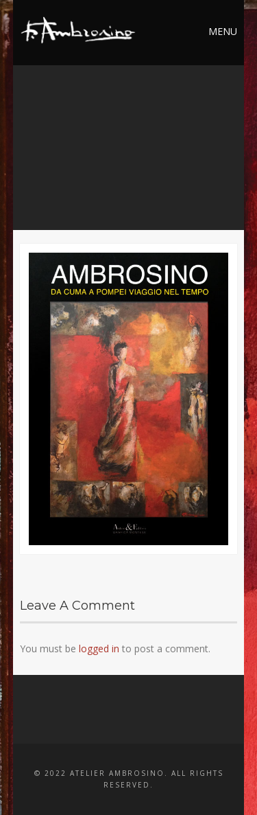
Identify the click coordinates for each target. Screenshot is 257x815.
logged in (99, 648)
